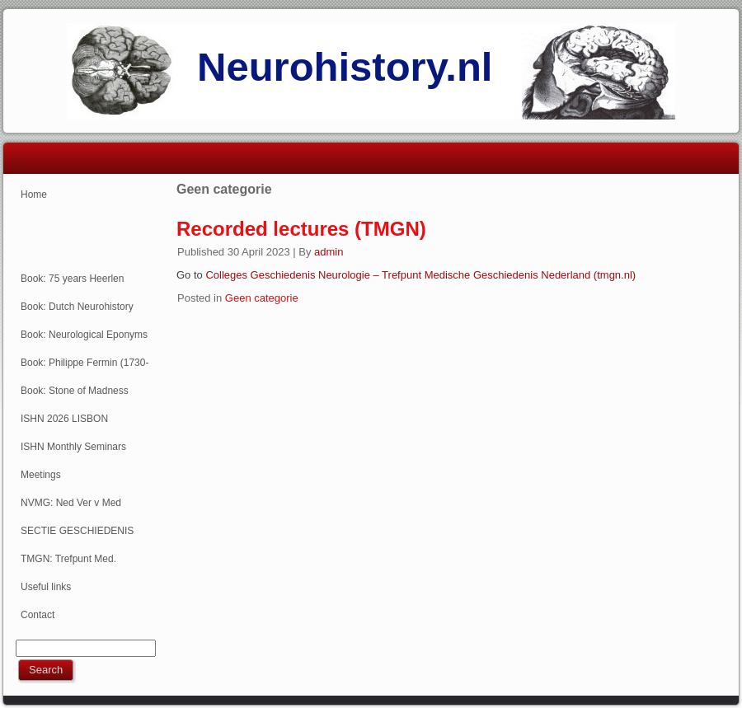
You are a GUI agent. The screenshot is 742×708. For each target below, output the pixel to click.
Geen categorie (261, 298)
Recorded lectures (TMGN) (301, 229)
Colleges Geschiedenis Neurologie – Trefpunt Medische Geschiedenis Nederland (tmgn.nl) (420, 275)
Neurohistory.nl (344, 67)
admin (328, 252)
